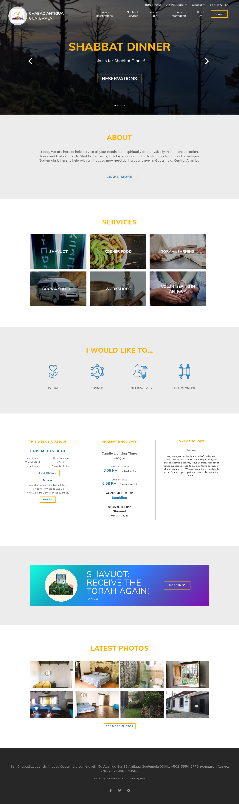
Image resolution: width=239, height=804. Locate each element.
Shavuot (58, 251)
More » (47, 499)
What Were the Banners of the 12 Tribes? (48, 492)
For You (191, 450)
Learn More (120, 176)
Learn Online (185, 388)
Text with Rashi (33, 462)
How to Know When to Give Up (48, 488)
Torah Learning (178, 251)
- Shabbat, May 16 (119, 484)
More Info (177, 585)
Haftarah (33, 466)
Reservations (119, 78)
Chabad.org (111, 778)
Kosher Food (154, 14)
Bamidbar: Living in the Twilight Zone (48, 484)
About (158, 5)
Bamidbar (119, 497)
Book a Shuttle (58, 288)
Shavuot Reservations (104, 14)
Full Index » (47, 473)
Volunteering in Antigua (178, 289)
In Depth (61, 462)
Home (148, 5)
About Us (200, 14)
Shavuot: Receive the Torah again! (117, 582)
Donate (219, 14)
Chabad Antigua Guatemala (46, 16)
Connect (98, 388)
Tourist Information (178, 14)
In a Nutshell (33, 458)
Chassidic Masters (61, 466)
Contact (214, 5)
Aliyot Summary (61, 458)
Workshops (118, 288)
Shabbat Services (132, 14)
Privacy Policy (138, 778)
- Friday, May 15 (119, 470)
